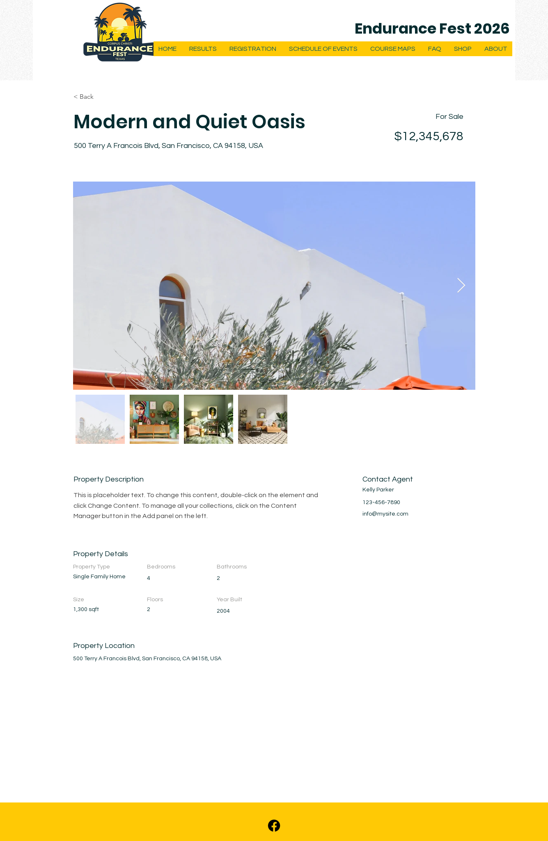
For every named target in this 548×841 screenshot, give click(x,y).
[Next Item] (461, 286)
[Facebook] (274, 826)
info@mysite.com (385, 514)
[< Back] (102, 96)
